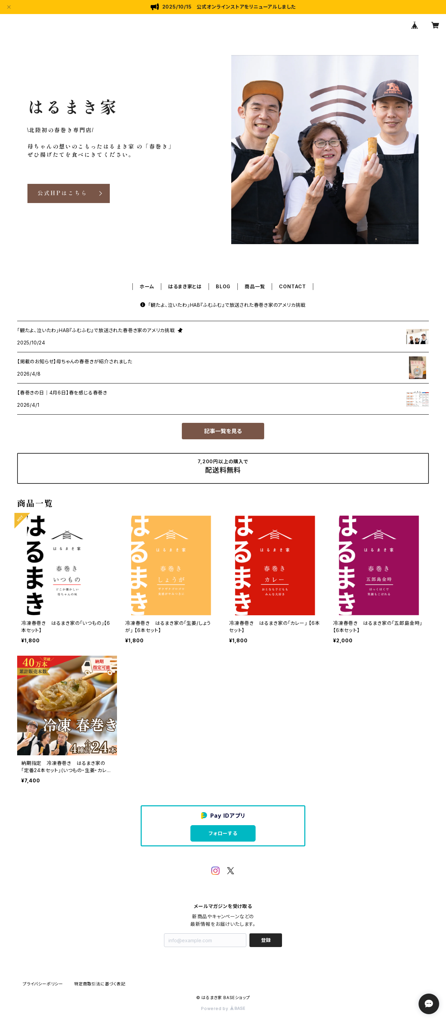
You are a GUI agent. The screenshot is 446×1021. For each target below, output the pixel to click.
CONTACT (292, 286)
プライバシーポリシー (43, 983)
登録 (266, 940)
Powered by (223, 1008)
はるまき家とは (185, 286)
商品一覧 (255, 286)
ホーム (147, 286)
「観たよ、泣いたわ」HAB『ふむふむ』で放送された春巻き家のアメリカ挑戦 (223, 305)
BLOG (223, 286)
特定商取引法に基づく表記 (100, 983)
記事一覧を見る (223, 431)
